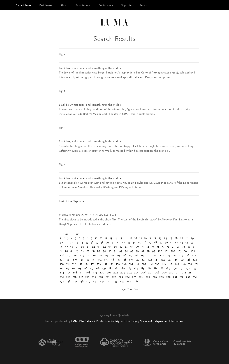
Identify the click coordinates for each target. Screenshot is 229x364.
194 (62, 272)
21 (149, 238)
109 (82, 255)
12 (106, 238)
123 (168, 255)
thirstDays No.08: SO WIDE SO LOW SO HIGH (87, 215)
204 (129, 272)
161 (131, 264)
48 (155, 242)
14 (116, 238)
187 (155, 268)
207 (150, 272)
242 (108, 281)
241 (102, 281)
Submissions (83, 5)
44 (134, 242)
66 (115, 246)
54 (186, 242)
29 (192, 238)
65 (109, 246)
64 (104, 246)
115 (118, 255)
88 (93, 251)
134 (99, 259)
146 (176, 259)
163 (144, 264)
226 (141, 277)
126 (187, 255)
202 (115, 272)
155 (92, 264)
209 (164, 272)
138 (124, 259)
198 (88, 272)
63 (98, 246)
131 (81, 259)
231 (175, 277)
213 (190, 272)
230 (168, 277)
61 (88, 246)
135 (106, 259)
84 (71, 251)
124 (175, 255)
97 (142, 251)
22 (154, 238)
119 (143, 255)
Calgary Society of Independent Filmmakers (157, 321)
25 (170, 238)
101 (166, 251)
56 (61, 246)
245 (129, 281)
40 (112, 242)
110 (88, 255)
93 (120, 251)
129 (68, 259)
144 (163, 259)
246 (135, 281)
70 (137, 246)
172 (61, 268)
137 (118, 259)
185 (142, 268)
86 (82, 251)
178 (98, 268)
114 (112, 255)
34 (81, 242)
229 (161, 277)
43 (128, 242)
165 (157, 264)
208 (157, 272)
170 (190, 264)
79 (183, 246)
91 (109, 251)
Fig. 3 (62, 127)
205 (136, 272)
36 (92, 242)
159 (118, 264)
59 (76, 246)
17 (131, 238)
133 (93, 259)
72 (147, 246)
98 (148, 251)
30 (61, 242)
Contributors (106, 5)
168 (177, 264)
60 (82, 246)
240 (95, 281)
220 (100, 277)
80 (189, 246)
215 (68, 277)
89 (98, 251)
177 (91, 268)
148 (188, 259)
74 (157, 246)
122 (162, 255)
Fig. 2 (62, 91)
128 (62, 259)
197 (82, 272)
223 (121, 277)
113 (106, 255)
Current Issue (23, 5)
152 (74, 264)
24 (165, 238)
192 (188, 268)
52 (176, 242)
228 (154, 277)
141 (143, 259)
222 (114, 277)
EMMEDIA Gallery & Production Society (95, 321)
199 (95, 272)
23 (160, 238)
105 (193, 251)
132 (87, 259)
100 (160, 251)
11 (101, 238)
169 (183, 264)
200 (102, 272)
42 (123, 242)
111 (94, 255)
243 (115, 281)
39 (107, 242)
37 (97, 242)
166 (164, 264)
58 (71, 246)
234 (195, 277)
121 (155, 255)
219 (94, 277)
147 (182, 259)
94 (126, 251)
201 (109, 272)
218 (87, 277)
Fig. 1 (62, 54)
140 (137, 259)
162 (137, 264)
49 (160, 242)
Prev (77, 234)
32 (71, 242)
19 (140, 238)
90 (104, 251)
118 (136, 255)
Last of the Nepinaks (71, 201)
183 (129, 268)
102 (173, 251)
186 (149, 268)
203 (122, 272)
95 (131, 251)
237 (75, 281)
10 (96, 238)
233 (188, 277)
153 (80, 264)
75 (162, 246)
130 (75, 259)
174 (73, 268)
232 (181, 277)
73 (152, 246)
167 (170, 264)
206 (143, 272)
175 (79, 268)
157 (105, 264)
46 (144, 242)
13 (111, 238)
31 (66, 242)
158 (111, 264)
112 (100, 255)
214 (62, 277)
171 (196, 264)
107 (69, 255)
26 (176, 238)
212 (184, 272)
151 (68, 264)
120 (149, 255)
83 (66, 251)
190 (175, 268)
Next (65, 234)
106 (62, 255)
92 (115, 251)
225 (134, 277)
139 (131, 259)
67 (120, 246)
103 (180, 251)
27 (181, 238)
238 (81, 281)
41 (118, 242)
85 (77, 251)
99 (153, 251)
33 (76, 242)
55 (192, 242)
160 (124, 264)
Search (143, 5)
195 (68, 272)
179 (104, 268)
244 (122, 281)
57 (66, 246)
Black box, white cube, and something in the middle (90, 68)
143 (156, 259)
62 (93, 246)
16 (125, 238)
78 (178, 246)
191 (181, 268)
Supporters (127, 5)
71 (142, 246)
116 (124, 255)
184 (136, 268)
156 (99, 264)
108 (75, 255)
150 (62, 264)
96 (137, 251)
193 (194, 268)
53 (181, 242)
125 (181, 255)
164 (151, 264)
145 (169, 259)
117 (130, 255)
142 (150, 259)
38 (102, 242)
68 (126, 246)
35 (86, 242)
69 (131, 246)
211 (177, 272)
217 (81, 277)
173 (67, 268)
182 (123, 268)
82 (61, 251)
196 (75, 272)
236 (68, 281)
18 (135, 238)
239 (88, 281)
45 (139, 242)
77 (173, 246)
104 (186, 251)
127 (194, 255)
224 (127, 277)
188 (161, 268)
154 (86, 264)
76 (167, 246)
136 (112, 259)
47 (150, 242)
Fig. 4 (62, 164)
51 (171, 242)
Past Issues (45, 5)
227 (148, 277)
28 (186, 238)
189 (168, 268)
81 (194, 246)
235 (62, 281)
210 (171, 272)
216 (75, 277)
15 (121, 238)
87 (88, 251)
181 (117, 268)
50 (166, 242)
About (64, 5)
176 (85, 268)
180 (110, 268)
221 (107, 277)
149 (195, 259)
